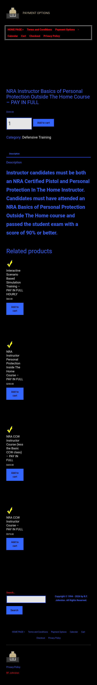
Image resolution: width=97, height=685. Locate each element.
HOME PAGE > (15, 29)
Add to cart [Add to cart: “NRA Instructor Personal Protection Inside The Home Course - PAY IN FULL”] (15, 393)
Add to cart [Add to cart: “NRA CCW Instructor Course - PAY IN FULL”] (15, 544)
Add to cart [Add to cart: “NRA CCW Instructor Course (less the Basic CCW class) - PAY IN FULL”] (15, 474)
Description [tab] (14, 154)
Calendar (13, 36)
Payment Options (36, 13)
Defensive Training (36, 137)
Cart (23, 36)
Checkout (34, 36)
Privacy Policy (52, 36)
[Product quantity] (19, 124)
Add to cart (43, 122)
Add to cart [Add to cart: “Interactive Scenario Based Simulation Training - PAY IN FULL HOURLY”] (15, 308)
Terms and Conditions (39, 29)
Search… (10, 592)
